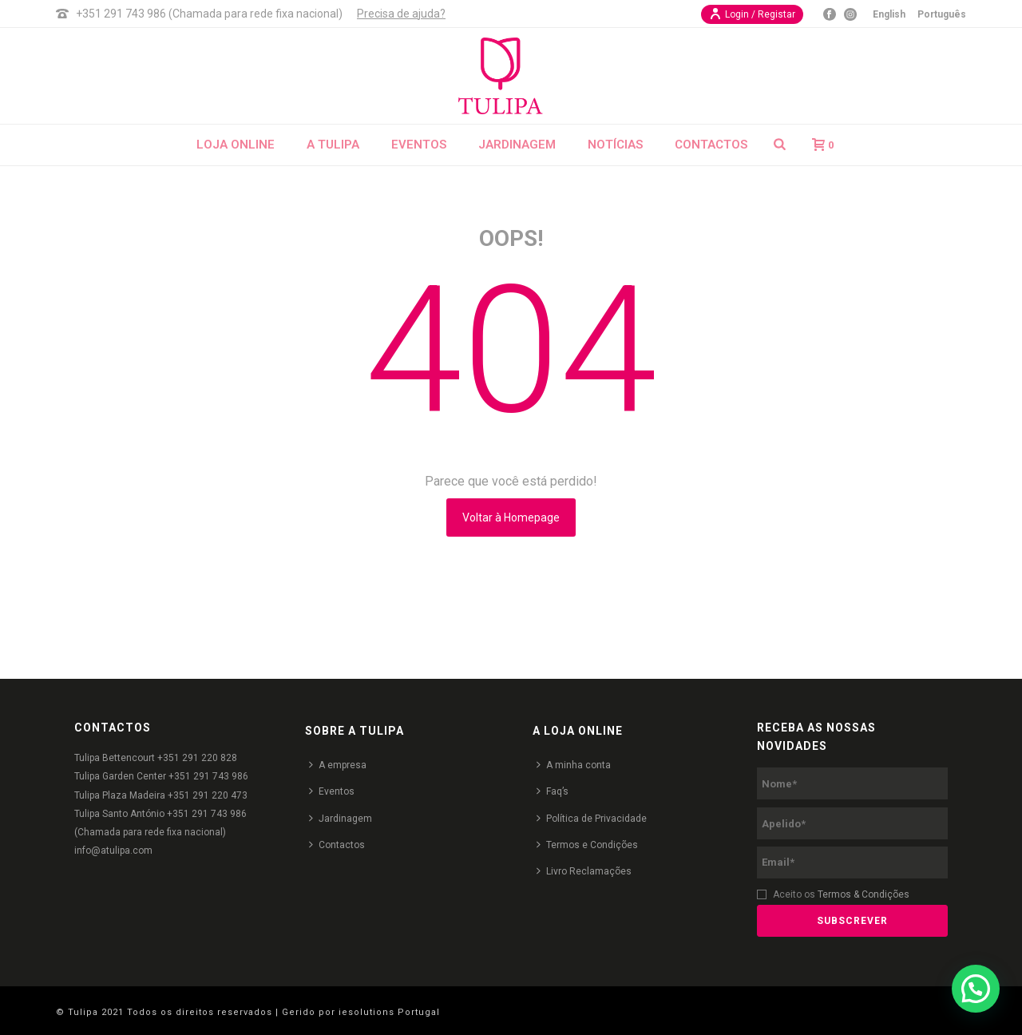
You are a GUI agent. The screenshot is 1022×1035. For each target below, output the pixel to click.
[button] (976, 989)
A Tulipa (333, 144)
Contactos (711, 144)
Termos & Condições (863, 894)
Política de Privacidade (592, 818)
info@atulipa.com (113, 850)
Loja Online (235, 144)
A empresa (337, 765)
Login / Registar (752, 13)
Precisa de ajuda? (401, 13)
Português (941, 14)
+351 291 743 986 (208, 776)
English (889, 14)
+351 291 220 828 (197, 757)
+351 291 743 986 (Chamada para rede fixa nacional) (209, 13)
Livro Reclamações (584, 871)
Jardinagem (517, 144)
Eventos (418, 144)
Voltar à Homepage (511, 517)
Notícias (615, 144)
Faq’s (552, 791)
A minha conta (574, 765)
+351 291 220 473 (208, 795)
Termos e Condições (587, 845)
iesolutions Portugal (389, 1012)
